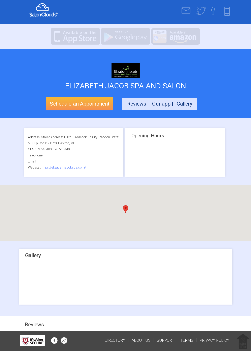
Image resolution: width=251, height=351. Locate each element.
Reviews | (138, 104)
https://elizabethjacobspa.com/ (64, 167)
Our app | (163, 104)
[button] (125, 209)
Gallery (184, 104)
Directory (115, 340)
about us (141, 340)
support (165, 340)
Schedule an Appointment (79, 104)
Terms (186, 340)
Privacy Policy (214, 340)
